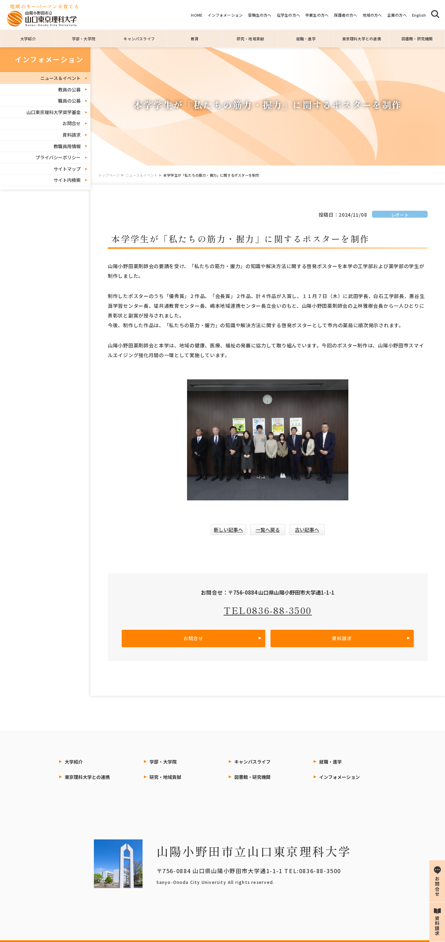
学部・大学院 (83, 38)
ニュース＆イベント (141, 175)
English (419, 15)
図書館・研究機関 (417, 38)
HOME (196, 15)
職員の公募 (69, 100)
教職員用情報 (67, 146)
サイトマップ (67, 169)
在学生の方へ (288, 15)
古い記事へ (307, 529)
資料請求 (72, 134)
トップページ (109, 175)
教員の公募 (69, 89)
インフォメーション (225, 15)
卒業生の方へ (317, 15)
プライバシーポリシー (58, 157)
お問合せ (72, 123)
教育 (195, 38)
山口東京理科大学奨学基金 (53, 112)
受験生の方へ (259, 15)
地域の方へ (372, 15)
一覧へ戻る (268, 529)
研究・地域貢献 (250, 38)
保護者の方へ (345, 15)
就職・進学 (306, 38)
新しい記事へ (228, 529)
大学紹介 (28, 38)
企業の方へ (397, 15)
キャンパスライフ (139, 38)
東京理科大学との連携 (361, 38)
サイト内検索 (67, 180)
